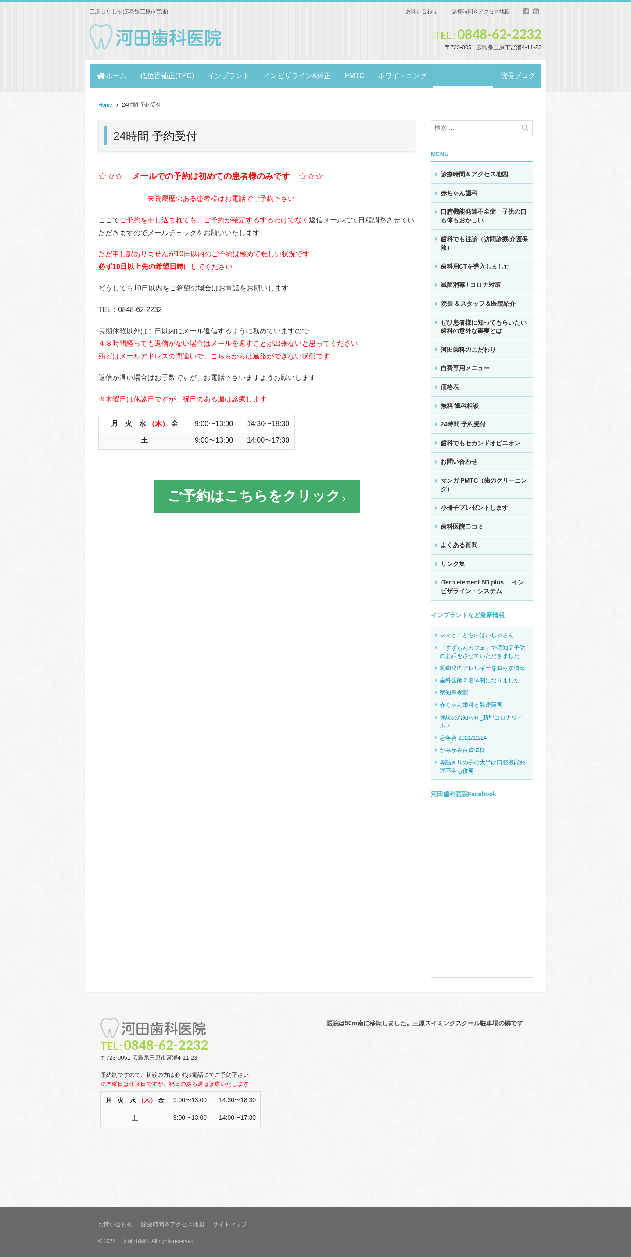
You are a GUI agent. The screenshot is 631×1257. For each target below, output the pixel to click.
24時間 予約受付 (463, 422)
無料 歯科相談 (460, 404)
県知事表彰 (454, 691)
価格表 (450, 385)
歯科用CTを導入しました (475, 264)
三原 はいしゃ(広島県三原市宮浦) (129, 11)
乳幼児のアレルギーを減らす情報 (482, 666)
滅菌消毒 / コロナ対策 (471, 283)
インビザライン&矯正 (300, 75)
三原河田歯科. (133, 1239)
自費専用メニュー (465, 366)
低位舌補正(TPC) (168, 75)
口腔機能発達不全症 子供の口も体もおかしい (484, 214)
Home (105, 103)
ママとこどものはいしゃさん (477, 633)
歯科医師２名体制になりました (482, 678)
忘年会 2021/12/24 (463, 736)
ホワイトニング (408, 75)
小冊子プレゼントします (474, 505)
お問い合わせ (421, 11)
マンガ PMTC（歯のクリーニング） (484, 483)
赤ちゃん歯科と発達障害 (471, 703)
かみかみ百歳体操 (462, 748)
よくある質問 (459, 543)
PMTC (359, 75)
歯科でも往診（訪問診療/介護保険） (484, 242)
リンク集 (453, 562)
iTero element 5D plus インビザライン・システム (482, 585)
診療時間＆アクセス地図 (481, 11)
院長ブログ (516, 75)
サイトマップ (230, 1223)
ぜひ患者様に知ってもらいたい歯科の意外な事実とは (484, 325)
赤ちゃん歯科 (459, 191)
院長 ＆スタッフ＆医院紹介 (478, 301)
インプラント (231, 75)
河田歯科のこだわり (468, 347)
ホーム (112, 75)
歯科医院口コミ (462, 524)
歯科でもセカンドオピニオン (480, 441)
